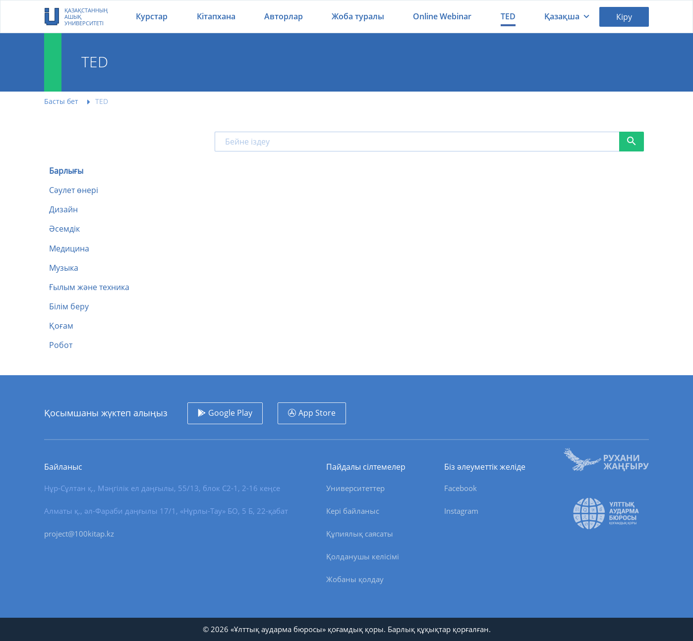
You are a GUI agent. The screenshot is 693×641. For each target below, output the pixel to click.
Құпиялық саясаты (359, 534)
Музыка (63, 268)
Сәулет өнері (73, 190)
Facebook (460, 488)
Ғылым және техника (89, 287)
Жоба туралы (358, 16)
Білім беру (69, 306)
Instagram (461, 511)
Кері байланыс (352, 511)
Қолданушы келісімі (362, 556)
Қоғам (61, 326)
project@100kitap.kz (79, 534)
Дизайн (63, 209)
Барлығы (66, 171)
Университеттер (355, 488)
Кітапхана (216, 16)
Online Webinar (442, 16)
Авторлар (283, 16)
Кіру (624, 16)
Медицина (69, 248)
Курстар (152, 16)
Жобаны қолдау (355, 579)
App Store (317, 412)
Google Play (230, 412)
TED (508, 16)
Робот (60, 345)
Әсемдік (64, 229)
